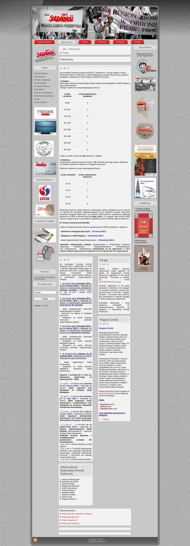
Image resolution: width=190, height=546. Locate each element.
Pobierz (106, 419)
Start (65, 49)
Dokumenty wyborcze (71, 523)
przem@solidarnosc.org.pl (110, 282)
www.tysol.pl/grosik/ (107, 393)
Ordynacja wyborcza (70, 517)
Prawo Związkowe (69, 520)
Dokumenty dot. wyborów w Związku (77, 514)
